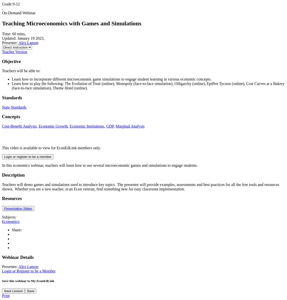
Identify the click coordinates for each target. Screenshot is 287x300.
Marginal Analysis (130, 126)
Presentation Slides (18, 208)
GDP (110, 126)
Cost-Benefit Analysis (19, 126)
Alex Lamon (28, 43)
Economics (10, 221)
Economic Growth (53, 126)
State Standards (14, 107)
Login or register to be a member (27, 157)
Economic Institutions (87, 126)
